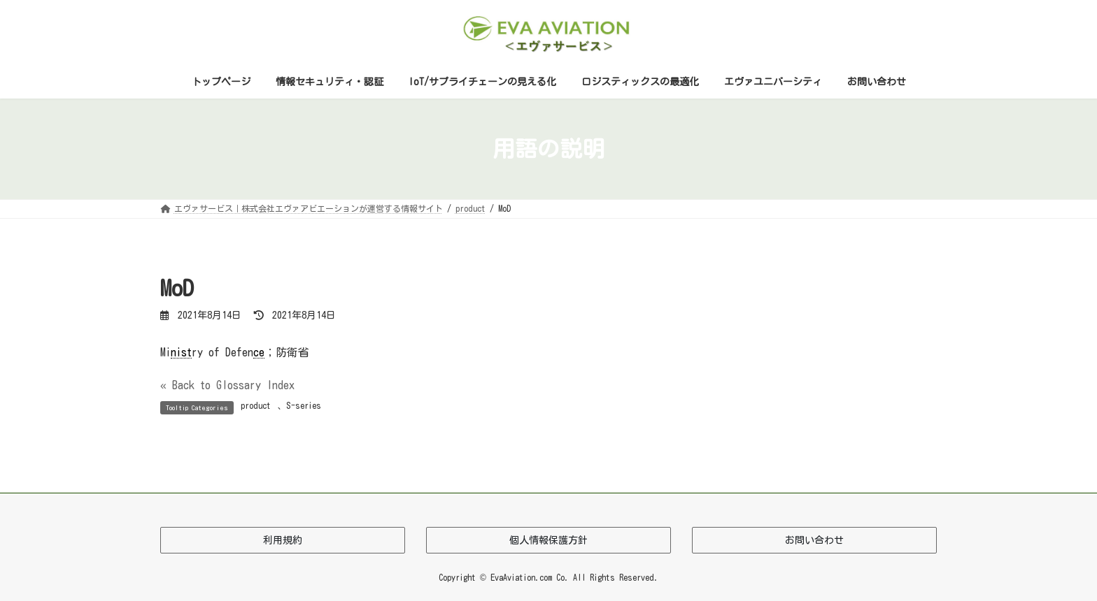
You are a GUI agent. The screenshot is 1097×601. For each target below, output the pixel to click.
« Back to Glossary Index (227, 385)
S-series (303, 405)
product (256, 405)
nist (181, 352)
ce (258, 352)
